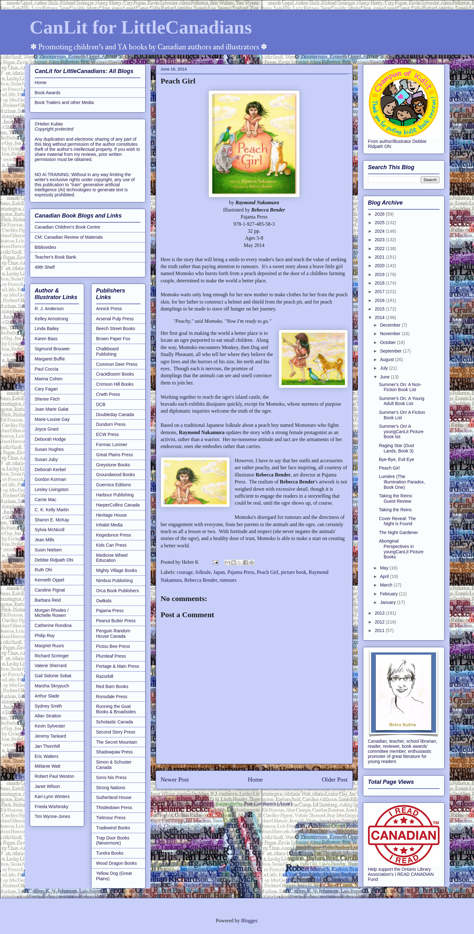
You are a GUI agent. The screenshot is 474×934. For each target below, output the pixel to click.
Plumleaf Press (111, 656)
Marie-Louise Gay (52, 419)
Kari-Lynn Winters (52, 796)
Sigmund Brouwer (52, 348)
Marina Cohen (49, 378)
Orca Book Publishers (117, 590)
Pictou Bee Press (113, 646)
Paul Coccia (47, 369)
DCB (101, 404)
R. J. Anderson (49, 308)
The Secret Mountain (116, 742)
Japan (219, 572)
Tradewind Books (113, 827)
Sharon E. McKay (52, 519)
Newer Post (175, 779)
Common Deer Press (117, 364)
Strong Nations (111, 787)
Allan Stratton (48, 715)
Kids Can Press (111, 545)
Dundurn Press (111, 424)
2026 (380, 214)
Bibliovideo (45, 247)
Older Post (335, 779)
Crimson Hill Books (115, 384)
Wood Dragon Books (116, 863)
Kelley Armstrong (51, 318)
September (391, 350)
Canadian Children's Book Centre (67, 227)
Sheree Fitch (47, 399)
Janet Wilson (47, 786)
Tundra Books (110, 853)
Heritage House (111, 515)
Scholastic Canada (114, 721)
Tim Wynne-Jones (52, 816)
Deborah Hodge (50, 439)
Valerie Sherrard (51, 665)
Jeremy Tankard (50, 736)
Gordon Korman (50, 479)
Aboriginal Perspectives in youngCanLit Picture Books (401, 548)
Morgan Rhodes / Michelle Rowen (52, 613)
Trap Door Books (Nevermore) (112, 840)
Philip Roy (45, 635)
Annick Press (109, 308)
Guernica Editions (113, 484)
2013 (380, 613)
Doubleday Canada (115, 414)
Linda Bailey (47, 328)
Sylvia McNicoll (50, 529)
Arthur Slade (47, 695)
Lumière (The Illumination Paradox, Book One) (402, 482)
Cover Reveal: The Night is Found (397, 521)
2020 (380, 265)
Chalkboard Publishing (107, 351)
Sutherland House (114, 797)
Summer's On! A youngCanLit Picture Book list (401, 431)
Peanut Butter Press (116, 620)
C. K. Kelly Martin (52, 509)
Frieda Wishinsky (52, 806)
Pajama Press (241, 572)
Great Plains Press (114, 454)
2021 (380, 257)
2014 (380, 317)
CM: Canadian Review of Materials (69, 237)
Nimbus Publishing (114, 580)
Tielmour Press (111, 817)
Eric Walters (47, 756)
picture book (293, 572)
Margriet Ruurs (49, 645)
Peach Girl (267, 572)
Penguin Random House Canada (113, 633)
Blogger (249, 920)
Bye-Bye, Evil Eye (396, 459)
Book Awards (47, 92)
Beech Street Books (115, 328)
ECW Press (107, 434)
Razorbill (104, 676)
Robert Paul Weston (54, 776)
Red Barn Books (112, 686)
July (384, 368)
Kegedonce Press (113, 535)
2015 (380, 308)
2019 (380, 274)
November (391, 333)
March (387, 584)
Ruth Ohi (43, 569)
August (387, 359)
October (388, 342)
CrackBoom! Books (115, 374)
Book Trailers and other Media (64, 102)
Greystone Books (113, 464)
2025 (380, 222)
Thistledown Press (114, 807)
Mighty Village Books (116, 570)
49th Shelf (45, 267)
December (391, 325)
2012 (380, 621)
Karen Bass (46, 338)
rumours (228, 580)
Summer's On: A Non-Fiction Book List (400, 387)
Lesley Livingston (52, 489)
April (385, 576)
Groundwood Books (115, 474)
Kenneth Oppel (49, 579)
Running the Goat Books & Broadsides (116, 709)
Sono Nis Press (111, 777)
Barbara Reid (48, 600)
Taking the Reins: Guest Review (396, 498)
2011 (380, 630)
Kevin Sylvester (50, 725)
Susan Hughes (49, 449)
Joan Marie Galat (52, 409)
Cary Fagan (46, 388)
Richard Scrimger (52, 655)
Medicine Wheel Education (112, 558)
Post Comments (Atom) (268, 803)
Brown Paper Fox (113, 338)
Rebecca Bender (200, 580)
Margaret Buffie (50, 358)
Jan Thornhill (47, 746)
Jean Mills (44, 539)
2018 (380, 283)
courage (185, 572)
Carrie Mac (45, 499)
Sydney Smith (48, 706)
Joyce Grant (47, 429)
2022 (380, 248)
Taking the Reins (395, 509)
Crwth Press (108, 394)
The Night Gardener (398, 532)
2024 (380, 231)
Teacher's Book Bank (55, 257)
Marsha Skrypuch (52, 685)
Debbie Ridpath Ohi (54, 559)
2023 (380, 239)
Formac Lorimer (112, 444)
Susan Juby (46, 459)
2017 (380, 291)
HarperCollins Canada (118, 504)
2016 (380, 300)
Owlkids (104, 600)
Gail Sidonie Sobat (53, 675)
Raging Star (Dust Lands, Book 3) (396, 448)
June (385, 376)
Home (255, 779)
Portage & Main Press (117, 666)
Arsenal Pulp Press (115, 318)
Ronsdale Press (112, 696)
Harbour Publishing (115, 494)
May (385, 567)
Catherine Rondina (53, 625)
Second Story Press (115, 731)
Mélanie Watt (47, 766)
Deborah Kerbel (50, 469)
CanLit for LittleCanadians (141, 27)
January (388, 602)
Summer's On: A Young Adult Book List (401, 401)
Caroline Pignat (50, 590)
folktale (203, 572)
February (389, 593)
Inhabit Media (109, 524)
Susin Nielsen (48, 549)
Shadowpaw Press (114, 751)
